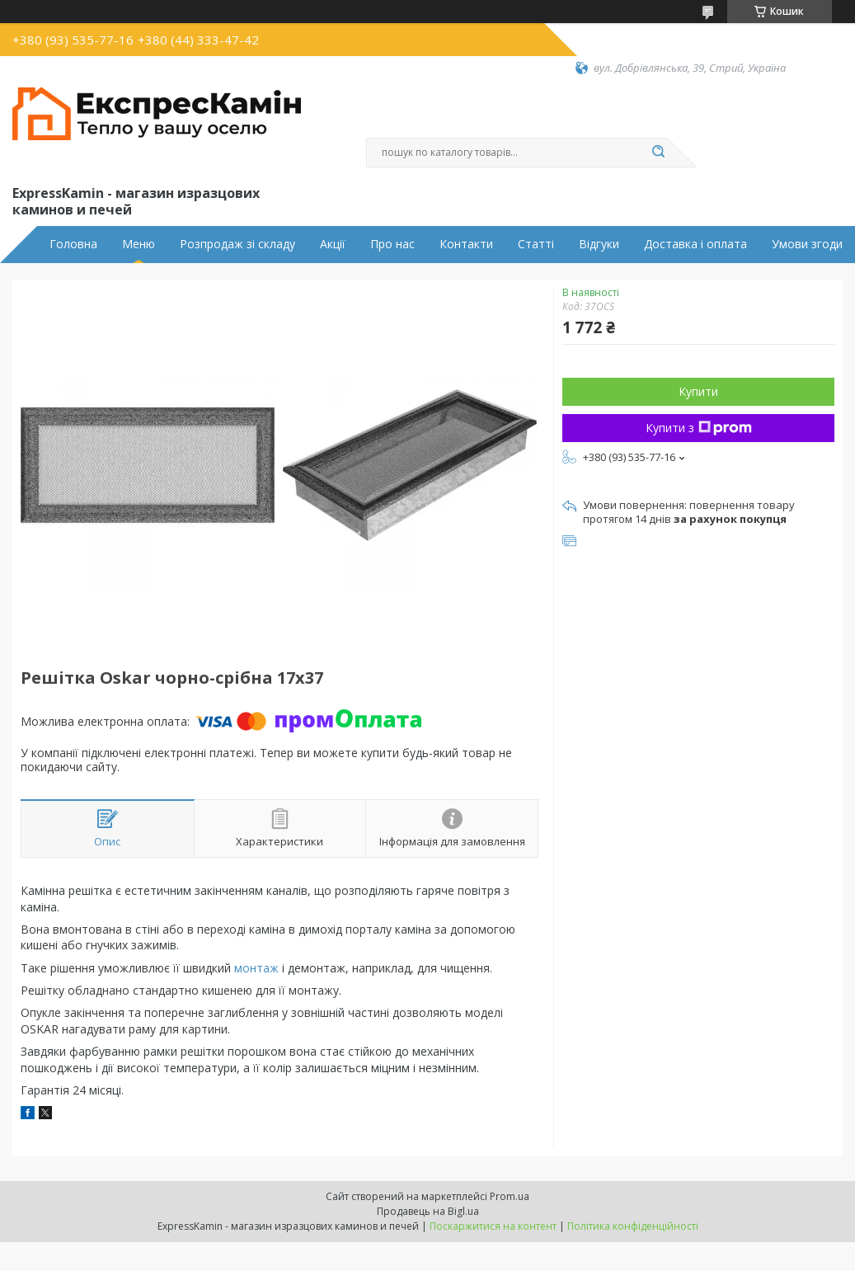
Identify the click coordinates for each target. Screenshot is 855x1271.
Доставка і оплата (695, 244)
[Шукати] (658, 152)
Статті (536, 244)
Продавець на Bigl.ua (428, 1211)
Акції (332, 244)
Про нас (392, 244)
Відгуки (599, 244)
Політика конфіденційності (632, 1226)
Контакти (466, 244)
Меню (138, 244)
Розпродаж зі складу (237, 244)
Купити (698, 391)
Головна (73, 244)
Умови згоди (807, 244)
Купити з (699, 427)
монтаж (256, 968)
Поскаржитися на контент (493, 1226)
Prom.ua (509, 1196)
